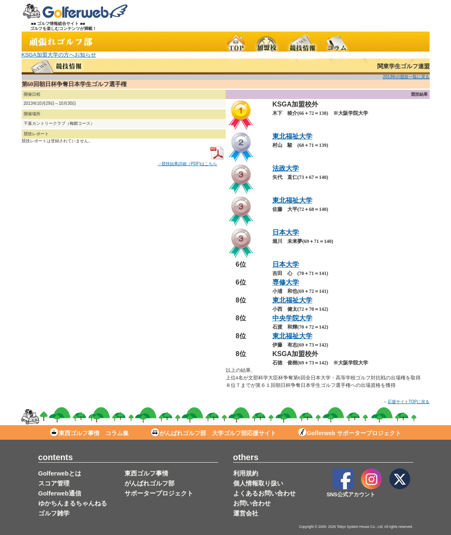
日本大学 (285, 232)
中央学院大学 (292, 318)
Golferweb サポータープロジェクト (349, 433)
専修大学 (285, 282)
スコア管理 (54, 483)
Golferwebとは (59, 473)
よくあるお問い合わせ (264, 493)
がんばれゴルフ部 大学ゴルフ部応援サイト (213, 433)
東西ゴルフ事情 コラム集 (89, 433)
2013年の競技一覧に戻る (406, 76)
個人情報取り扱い (258, 483)
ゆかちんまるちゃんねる (72, 503)
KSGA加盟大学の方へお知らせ (59, 55)
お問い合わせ (252, 503)
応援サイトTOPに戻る (408, 401)
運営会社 (245, 513)
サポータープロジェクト (159, 493)
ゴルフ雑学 (54, 513)
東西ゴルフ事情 (146, 473)
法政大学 (285, 168)
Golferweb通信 (59, 493)
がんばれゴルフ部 (149, 483)
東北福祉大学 (292, 136)
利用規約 (245, 473)
